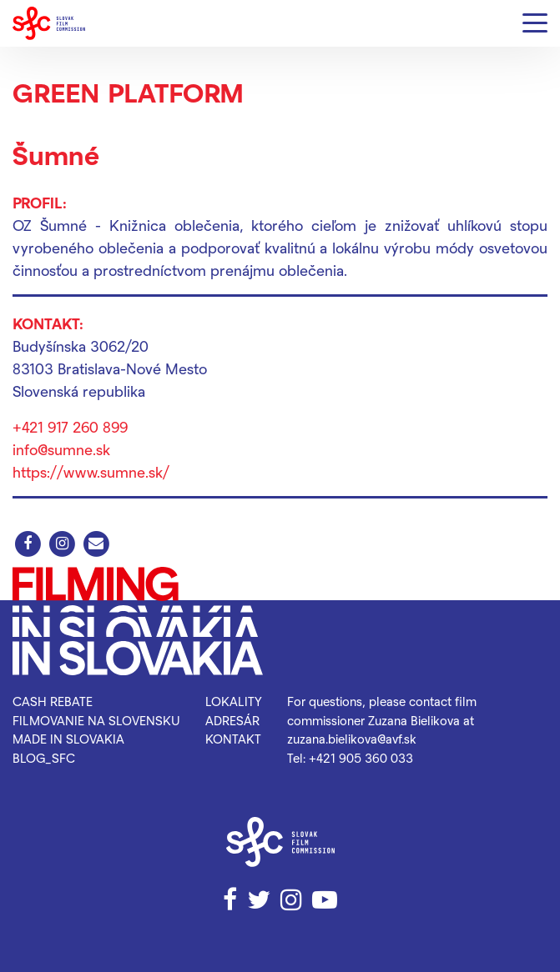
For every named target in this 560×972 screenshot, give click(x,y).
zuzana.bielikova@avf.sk (351, 738)
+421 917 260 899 (70, 426)
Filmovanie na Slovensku (96, 720)
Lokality (233, 701)
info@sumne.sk (61, 449)
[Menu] (534, 23)
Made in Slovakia (68, 738)
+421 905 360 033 (361, 757)
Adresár (232, 720)
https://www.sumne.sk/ (91, 471)
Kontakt (233, 738)
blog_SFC (44, 757)
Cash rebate (53, 701)
